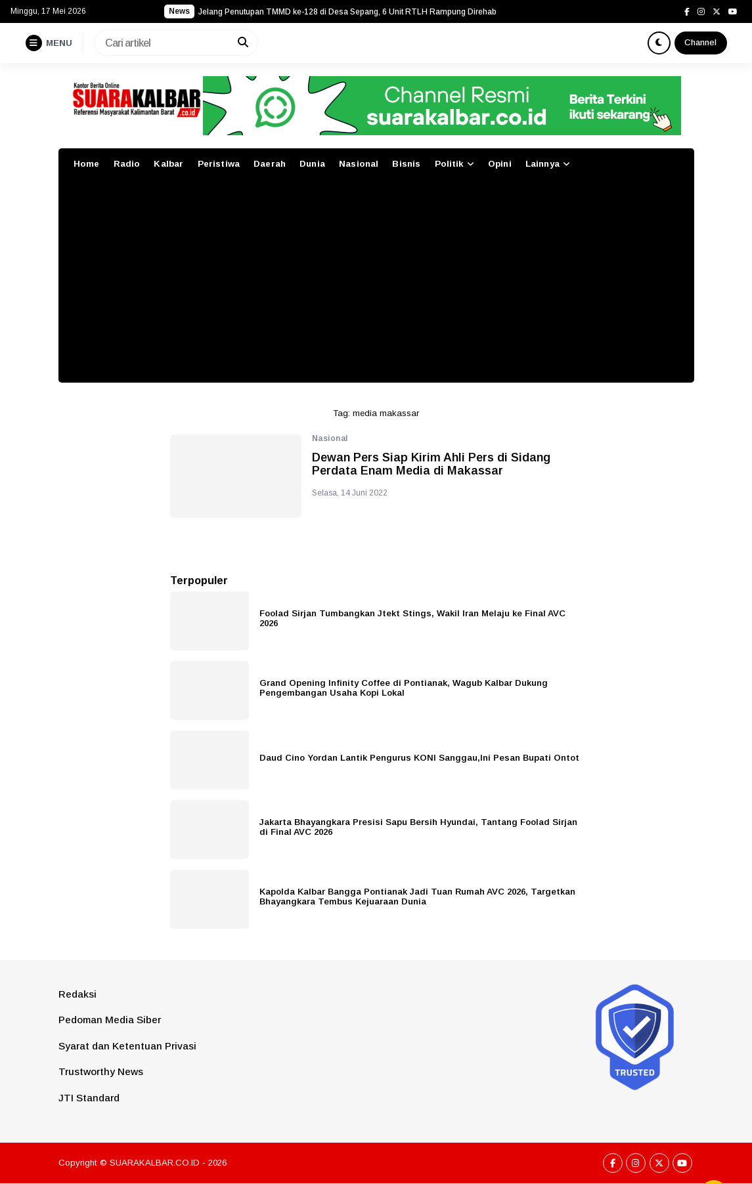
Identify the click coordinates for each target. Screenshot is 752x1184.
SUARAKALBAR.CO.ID (155, 1163)
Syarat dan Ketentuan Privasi (127, 1045)
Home (87, 164)
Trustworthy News (100, 1071)
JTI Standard (89, 1097)
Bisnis (406, 164)
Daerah (270, 164)
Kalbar (168, 164)
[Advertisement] (376, 284)
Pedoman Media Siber (109, 1019)
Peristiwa (219, 164)
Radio (127, 164)
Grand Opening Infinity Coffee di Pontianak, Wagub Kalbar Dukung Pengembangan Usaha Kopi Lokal (403, 688)
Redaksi (77, 994)
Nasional (358, 164)
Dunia (312, 164)
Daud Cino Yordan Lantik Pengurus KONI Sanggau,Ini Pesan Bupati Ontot (419, 758)
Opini (500, 164)
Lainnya (542, 164)
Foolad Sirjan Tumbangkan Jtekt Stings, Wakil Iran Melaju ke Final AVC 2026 (412, 618)
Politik (449, 164)
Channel (700, 42)
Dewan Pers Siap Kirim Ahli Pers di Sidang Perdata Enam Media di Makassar (431, 464)
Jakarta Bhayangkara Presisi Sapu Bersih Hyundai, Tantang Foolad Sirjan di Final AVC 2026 (418, 827)
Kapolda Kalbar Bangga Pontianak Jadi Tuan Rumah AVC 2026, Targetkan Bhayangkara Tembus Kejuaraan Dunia (417, 896)
